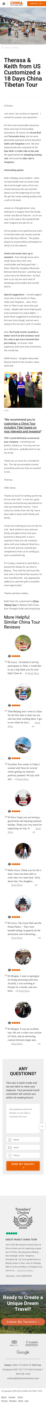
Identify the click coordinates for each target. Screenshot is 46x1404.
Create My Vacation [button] (23, 1322)
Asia (27, 1401)
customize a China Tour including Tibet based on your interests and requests (22, 427)
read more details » (25, 1270)
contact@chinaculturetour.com (23, 1378)
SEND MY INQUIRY (23, 1166)
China (20, 1401)
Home (7, 47)
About (4, 1397)
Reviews (15, 47)
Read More (33, 673)
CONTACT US (37, 3)
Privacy (4, 1401)
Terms (20, 1397)
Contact (11, 1397)
